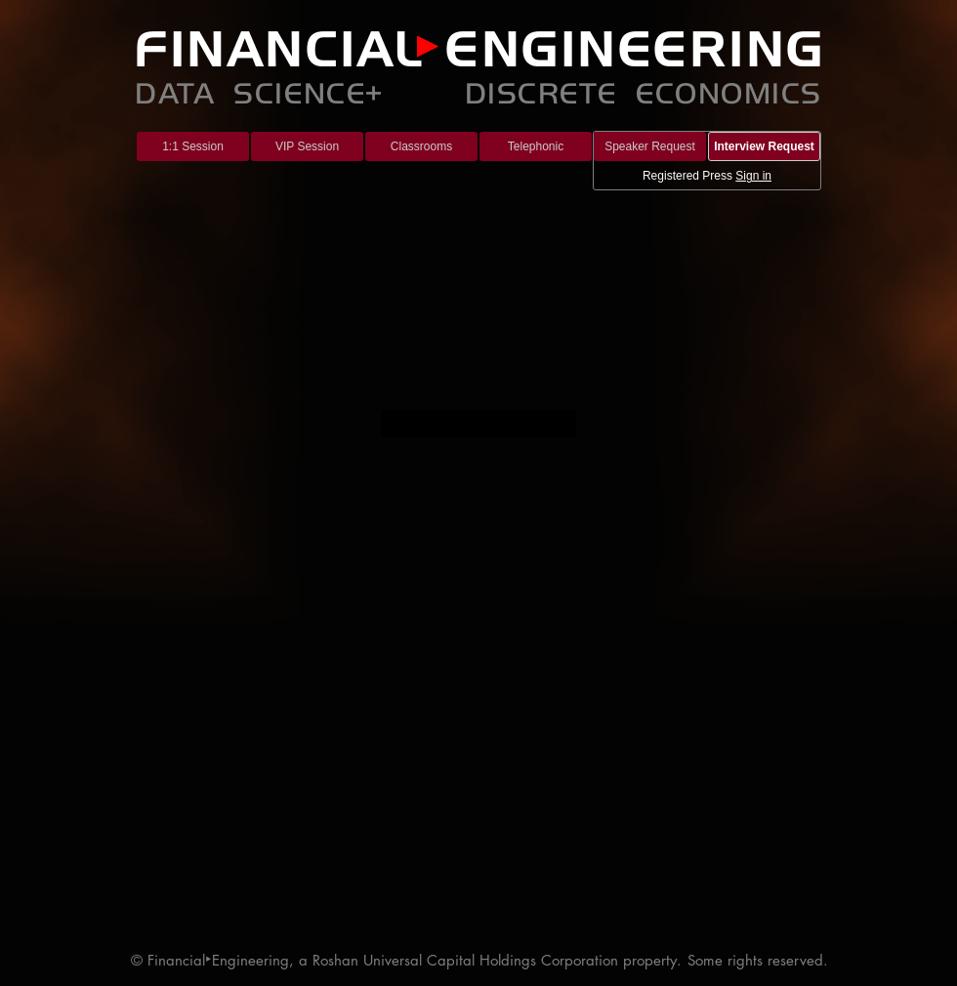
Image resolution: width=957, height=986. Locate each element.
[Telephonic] (535, 146)
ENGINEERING (635, 49)
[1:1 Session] (193, 146)
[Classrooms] (421, 146)
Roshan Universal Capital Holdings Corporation (465, 960)
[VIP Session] (307, 146)
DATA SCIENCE (250, 91)
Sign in (753, 176)
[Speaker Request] (650, 146)
